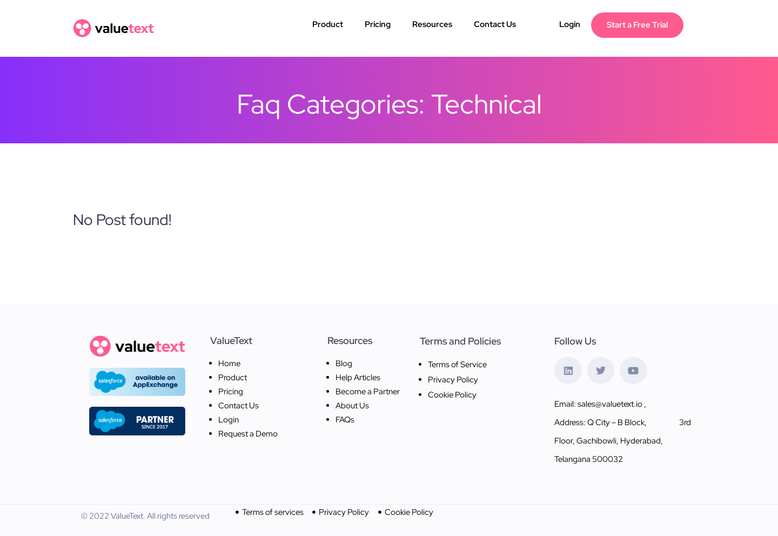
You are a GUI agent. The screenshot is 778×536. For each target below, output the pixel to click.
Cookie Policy (452, 394)
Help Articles (358, 377)
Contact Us (495, 24)
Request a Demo (248, 433)
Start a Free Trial (637, 24)
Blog (344, 363)
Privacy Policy (453, 379)
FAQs (345, 419)
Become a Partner (368, 391)
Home (229, 363)
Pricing (378, 24)
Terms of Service (457, 364)
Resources (432, 24)
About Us (352, 405)
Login (569, 24)
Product (327, 24)
